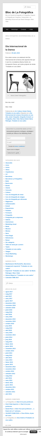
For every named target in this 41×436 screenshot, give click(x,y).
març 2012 (8, 380)
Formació (8, 213)
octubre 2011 (9, 389)
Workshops (14, 29)
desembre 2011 (10, 387)
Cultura (19, 111)
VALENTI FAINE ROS (12, 413)
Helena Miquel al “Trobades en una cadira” (19, 275)
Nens (7, 233)
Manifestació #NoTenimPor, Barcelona (18, 264)
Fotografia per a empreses (14, 217)
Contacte (23, 29)
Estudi (25, 111)
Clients (7, 188)
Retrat (29, 111)
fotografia (16, 117)
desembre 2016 (10, 303)
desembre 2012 (10, 366)
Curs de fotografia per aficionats (16, 199)
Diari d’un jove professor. (25, 402)
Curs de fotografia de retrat (14, 194)
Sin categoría (9, 242)
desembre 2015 (10, 319)
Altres (7, 169)
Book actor (9, 183)
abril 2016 (8, 314)
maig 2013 (8, 355)
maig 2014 (8, 342)
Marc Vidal (16, 119)
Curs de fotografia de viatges (15, 197)
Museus (8, 229)
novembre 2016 (10, 305)
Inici (7, 29)
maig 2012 (8, 376)
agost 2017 (9, 292)
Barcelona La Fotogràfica (13, 179)
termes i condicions (20, 146)
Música (7, 231)
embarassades (10, 204)
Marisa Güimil (24, 119)
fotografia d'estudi (25, 117)
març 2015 (8, 332)
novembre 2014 (10, 335)
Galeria (7, 219)
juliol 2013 (8, 353)
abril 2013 (8, 357)
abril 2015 (8, 330)
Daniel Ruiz (9, 409)
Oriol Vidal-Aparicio (11, 404)
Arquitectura (9, 172)
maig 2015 (8, 328)
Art (16, 111)
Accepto (33, 431)
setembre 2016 (10, 307)
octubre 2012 (9, 371)
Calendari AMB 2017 (12, 277)
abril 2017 (8, 296)
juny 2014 (8, 339)
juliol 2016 (8, 310)
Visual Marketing (10, 254)
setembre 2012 (10, 373)
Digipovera (9, 201)
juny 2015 (8, 326)
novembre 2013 (10, 348)
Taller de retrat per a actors (14, 244)
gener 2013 (9, 364)
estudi (10, 117)
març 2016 (8, 316)
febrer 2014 (9, 344)
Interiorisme (9, 222)
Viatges (7, 251)
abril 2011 (8, 394)
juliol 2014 (8, 337)
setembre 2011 (10, 392)
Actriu (7, 167)
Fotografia (8, 215)
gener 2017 (9, 301)
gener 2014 (9, 346)
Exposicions (9, 208)
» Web (31, 29)
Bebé (7, 181)
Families (8, 210)
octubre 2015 (9, 323)
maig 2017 (8, 294)
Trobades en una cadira (12, 113)
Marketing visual (10, 224)
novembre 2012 (10, 369)
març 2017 (8, 298)
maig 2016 (8, 312)
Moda (7, 226)
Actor (7, 165)
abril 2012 (8, 378)
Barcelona (8, 176)
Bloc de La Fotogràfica (19, 12)
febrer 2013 (9, 362)
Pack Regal (9, 235)
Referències (9, 238)
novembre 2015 (10, 321)
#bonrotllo (8, 163)
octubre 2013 (9, 351)
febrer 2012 (9, 382)
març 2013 (8, 360)
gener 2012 (9, 385)
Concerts (8, 190)
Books (7, 185)
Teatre (7, 247)
